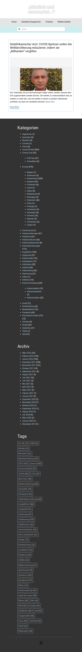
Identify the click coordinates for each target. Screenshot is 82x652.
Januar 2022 (27, 359)
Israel (24, 303)
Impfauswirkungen (30, 233)
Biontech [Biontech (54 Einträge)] (24, 453)
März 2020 (26, 418)
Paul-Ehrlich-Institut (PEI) (32, 315)
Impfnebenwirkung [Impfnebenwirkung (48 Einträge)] (29, 499)
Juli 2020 (26, 415)
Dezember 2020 (29, 399)
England (30, 181)
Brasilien (26, 140)
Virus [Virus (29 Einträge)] (22, 621)
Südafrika (26, 328)
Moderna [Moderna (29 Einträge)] (24, 555)
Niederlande (32, 194)
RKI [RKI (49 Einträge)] (34, 600)
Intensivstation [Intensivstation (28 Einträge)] (27, 529)
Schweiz (30, 215)
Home (14, 22)
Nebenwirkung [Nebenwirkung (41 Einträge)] (27, 565)
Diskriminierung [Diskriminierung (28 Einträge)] (28, 484)
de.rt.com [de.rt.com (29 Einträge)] (25, 479)
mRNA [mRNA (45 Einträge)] (23, 560)
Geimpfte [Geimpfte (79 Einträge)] (24, 489)
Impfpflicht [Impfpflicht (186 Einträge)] (26, 504)
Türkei (24, 331)
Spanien (30, 219)
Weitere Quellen (64, 22)
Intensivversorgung (30, 283)
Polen (29, 203)
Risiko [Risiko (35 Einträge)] (23, 600)
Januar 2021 (27, 396)
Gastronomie (27, 230)
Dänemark (31, 175)
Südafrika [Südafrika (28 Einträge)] (25, 611)
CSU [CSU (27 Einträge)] (35, 474)
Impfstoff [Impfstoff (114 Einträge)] (25, 509)
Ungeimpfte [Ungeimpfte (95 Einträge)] (26, 616)
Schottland (31, 209)
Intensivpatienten (34, 291)
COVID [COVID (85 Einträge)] (23, 474)
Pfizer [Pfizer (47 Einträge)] (23, 585)
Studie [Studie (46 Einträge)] (34, 606)
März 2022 (26, 353)
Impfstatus (26, 264)
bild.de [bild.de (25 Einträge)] (23, 448)
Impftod (25, 267)
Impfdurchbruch (29, 240)
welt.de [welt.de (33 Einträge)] (35, 621)
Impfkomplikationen (30, 243)
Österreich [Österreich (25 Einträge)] (25, 631)
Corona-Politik (28, 149)
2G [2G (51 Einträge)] (21, 443)
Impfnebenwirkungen (31, 246)
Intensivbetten (33, 288)
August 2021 (27, 374)
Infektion (26, 280)
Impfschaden (27, 258)
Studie (25, 325)
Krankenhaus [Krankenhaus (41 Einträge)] (26, 545)
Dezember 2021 (29, 362)
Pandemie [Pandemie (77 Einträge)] (25, 580)
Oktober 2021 (28, 368)
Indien (24, 277)
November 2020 (29, 402)
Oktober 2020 (28, 405)
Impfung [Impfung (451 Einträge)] (25, 514)
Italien (29, 191)
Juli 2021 (26, 377)
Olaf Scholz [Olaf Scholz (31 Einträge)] (25, 570)
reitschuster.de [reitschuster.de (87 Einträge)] (27, 590)
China (24, 146)
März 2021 (26, 390)
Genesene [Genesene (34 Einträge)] (25, 494)
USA (24, 334)
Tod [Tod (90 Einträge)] (38, 611)
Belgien (30, 172)
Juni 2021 (26, 381)
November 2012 (29, 424)
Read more (50, 102)
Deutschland (32, 178)
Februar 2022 (27, 356)
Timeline (49, 22)
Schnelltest (31, 161)
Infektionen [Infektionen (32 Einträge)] (25, 524)
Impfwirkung (27, 270)
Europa (25, 167)
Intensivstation (33, 298)
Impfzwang (27, 273)
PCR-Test (31, 158)
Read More (14, 107)
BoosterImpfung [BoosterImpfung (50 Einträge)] (28, 458)
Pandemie (26, 312)
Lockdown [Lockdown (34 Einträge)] (25, 550)
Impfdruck (26, 236)
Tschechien (32, 222)
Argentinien (27, 134)
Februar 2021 (27, 393)
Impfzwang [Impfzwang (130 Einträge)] (26, 519)
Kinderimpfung (28, 306)
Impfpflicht (26, 252)
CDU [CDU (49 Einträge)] (22, 463)
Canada (25, 143)
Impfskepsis (27, 261)
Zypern (30, 225)
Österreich (31, 200)
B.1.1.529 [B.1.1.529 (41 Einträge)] (32, 443)
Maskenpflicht (28, 309)
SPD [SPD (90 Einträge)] (22, 606)
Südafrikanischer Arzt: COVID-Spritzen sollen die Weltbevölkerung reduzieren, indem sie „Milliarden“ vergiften (41, 48)
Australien (26, 137)
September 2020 (29, 408)
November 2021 (29, 365)
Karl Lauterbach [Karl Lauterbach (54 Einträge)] (28, 535)
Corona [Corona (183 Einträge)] (35, 463)
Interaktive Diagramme (31, 22)
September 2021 (29, 371)
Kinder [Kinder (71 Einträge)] (23, 540)
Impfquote (26, 255)
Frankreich (31, 184)
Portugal (30, 206)
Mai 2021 (26, 384)
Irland (29, 188)
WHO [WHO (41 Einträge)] (22, 626)
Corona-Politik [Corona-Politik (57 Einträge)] (27, 469)
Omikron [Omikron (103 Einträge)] (25, 575)
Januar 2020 (27, 421)
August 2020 (27, 411)
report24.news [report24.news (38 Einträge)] (27, 595)
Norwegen (31, 197)
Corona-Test (27, 153)
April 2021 (26, 387)
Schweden (31, 212)
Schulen (25, 322)
